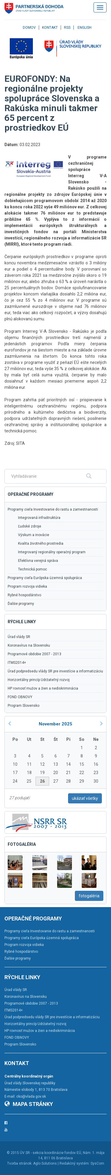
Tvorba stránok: (19, 1163)
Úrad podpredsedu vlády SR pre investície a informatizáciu (55, 671)
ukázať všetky (85, 798)
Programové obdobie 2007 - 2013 (34, 654)
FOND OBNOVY (20, 697)
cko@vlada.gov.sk (31, 1096)
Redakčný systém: (74, 1163)
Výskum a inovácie (33, 535)
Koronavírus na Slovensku (29, 645)
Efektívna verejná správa (38, 561)
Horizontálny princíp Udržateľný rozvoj (39, 680)
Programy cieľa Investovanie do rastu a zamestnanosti (53, 509)
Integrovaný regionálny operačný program (52, 552)
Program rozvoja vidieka (27, 586)
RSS (67, 27)
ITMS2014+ (17, 663)
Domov (29, 27)
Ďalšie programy (21, 604)
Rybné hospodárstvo (24, 595)
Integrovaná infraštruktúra (39, 518)
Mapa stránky (28, 1104)
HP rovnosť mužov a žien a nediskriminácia (43, 688)
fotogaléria (89, 895)
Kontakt (50, 27)
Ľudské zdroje (29, 526)
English (84, 27)
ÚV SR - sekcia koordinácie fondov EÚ (50, 1153)
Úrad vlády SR (19, 637)
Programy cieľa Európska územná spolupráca (45, 578)
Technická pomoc (32, 569)
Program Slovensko (23, 706)
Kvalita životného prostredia (40, 543)
